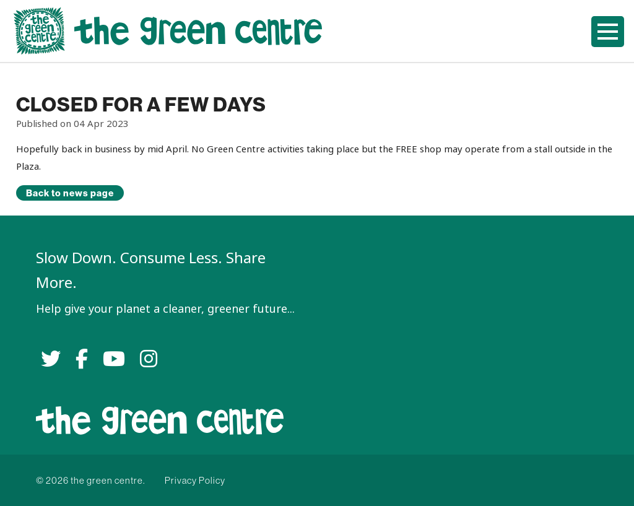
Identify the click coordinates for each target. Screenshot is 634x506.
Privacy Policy (195, 480)
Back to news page (70, 193)
